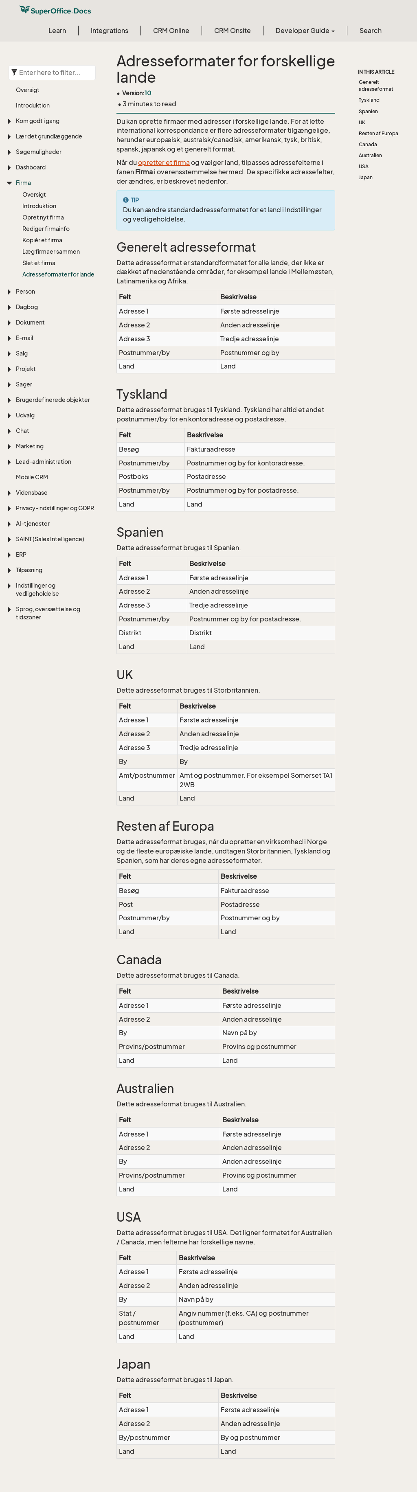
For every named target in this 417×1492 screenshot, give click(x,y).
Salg (22, 353)
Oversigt (28, 89)
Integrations (109, 30)
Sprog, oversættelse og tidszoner (48, 613)
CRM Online (171, 30)
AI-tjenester (33, 523)
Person (25, 291)
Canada (368, 144)
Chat (22, 430)
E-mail (24, 337)
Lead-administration (43, 461)
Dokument (30, 322)
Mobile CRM (32, 477)
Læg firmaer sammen (51, 251)
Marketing (30, 446)
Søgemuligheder (38, 151)
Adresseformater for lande (58, 274)
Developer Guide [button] (305, 30)
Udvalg (25, 415)
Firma (23, 182)
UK (362, 122)
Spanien (368, 111)
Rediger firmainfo (46, 228)
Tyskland (369, 100)
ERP (21, 554)
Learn (57, 30)
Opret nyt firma (43, 217)
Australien (370, 155)
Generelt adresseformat (376, 85)
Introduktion (33, 105)
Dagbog (27, 306)
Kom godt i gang (37, 120)
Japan (366, 177)
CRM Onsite (232, 30)
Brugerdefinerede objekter (53, 399)
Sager (24, 384)
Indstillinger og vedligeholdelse (37, 589)
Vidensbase (32, 492)
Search (371, 30)
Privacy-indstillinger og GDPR (55, 508)
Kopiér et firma (42, 240)
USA (364, 166)
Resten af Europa (378, 133)
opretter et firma (164, 162)
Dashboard (31, 167)
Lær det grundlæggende (49, 136)
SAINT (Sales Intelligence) (50, 538)
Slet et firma (38, 262)
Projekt (26, 368)
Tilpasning (29, 569)
